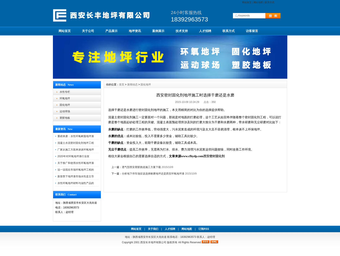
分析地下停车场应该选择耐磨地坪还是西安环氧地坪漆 (153, 173)
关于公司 (88, 31)
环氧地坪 (65, 98)
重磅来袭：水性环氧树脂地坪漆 (75, 136)
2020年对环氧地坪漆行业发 (73, 156)
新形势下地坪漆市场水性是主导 (75, 176)
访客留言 (252, 31)
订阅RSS (203, 228)
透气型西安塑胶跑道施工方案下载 (141, 167)
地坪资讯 (135, 31)
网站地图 (258, 2)
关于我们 (153, 228)
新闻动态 (132, 84)
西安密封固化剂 (214, 156)
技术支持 (182, 31)
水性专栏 (65, 91)
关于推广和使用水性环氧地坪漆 (75, 163)
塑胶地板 (65, 117)
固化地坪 (65, 104)
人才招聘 (205, 31)
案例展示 (158, 31)
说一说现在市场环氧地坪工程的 (75, 169)
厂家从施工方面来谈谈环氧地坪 (75, 149)
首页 (121, 84)
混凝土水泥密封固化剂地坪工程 (75, 142)
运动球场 (65, 111)
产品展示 (111, 31)
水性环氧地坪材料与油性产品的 (75, 183)
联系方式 (269, 2)
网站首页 (247, 2)
